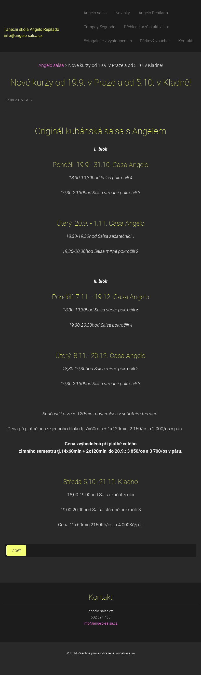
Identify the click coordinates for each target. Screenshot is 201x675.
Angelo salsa (51, 65)
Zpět (16, 550)
